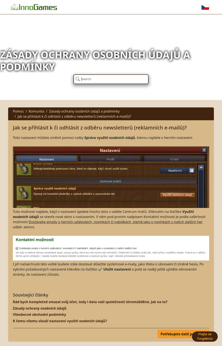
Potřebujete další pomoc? (182, 334)
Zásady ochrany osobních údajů (39, 308)
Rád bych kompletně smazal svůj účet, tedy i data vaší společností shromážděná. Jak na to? (90, 301)
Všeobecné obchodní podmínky (39, 314)
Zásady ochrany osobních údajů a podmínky (84, 111)
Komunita (36, 111)
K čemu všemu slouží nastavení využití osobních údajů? (60, 321)
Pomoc (18, 111)
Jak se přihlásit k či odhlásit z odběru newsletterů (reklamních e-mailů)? (74, 116)
